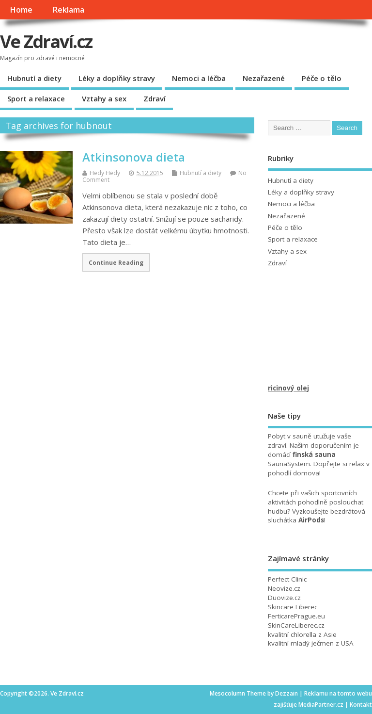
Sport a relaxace (36, 98)
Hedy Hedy (105, 173)
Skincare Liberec (292, 606)
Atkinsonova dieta (133, 157)
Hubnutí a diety (34, 78)
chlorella (303, 634)
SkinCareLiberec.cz (296, 625)
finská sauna (314, 454)
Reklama (68, 9)
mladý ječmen (312, 643)
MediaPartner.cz (320, 704)
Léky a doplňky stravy (116, 78)
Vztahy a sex (104, 98)
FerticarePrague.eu (296, 616)
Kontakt (361, 704)
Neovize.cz (284, 588)
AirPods (311, 520)
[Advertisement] (320, 335)
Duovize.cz (284, 597)
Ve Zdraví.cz (46, 41)
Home (21, 9)
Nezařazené (264, 78)
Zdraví (154, 98)
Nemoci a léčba (199, 78)
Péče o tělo (321, 78)
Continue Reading (116, 262)
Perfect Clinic (287, 579)
